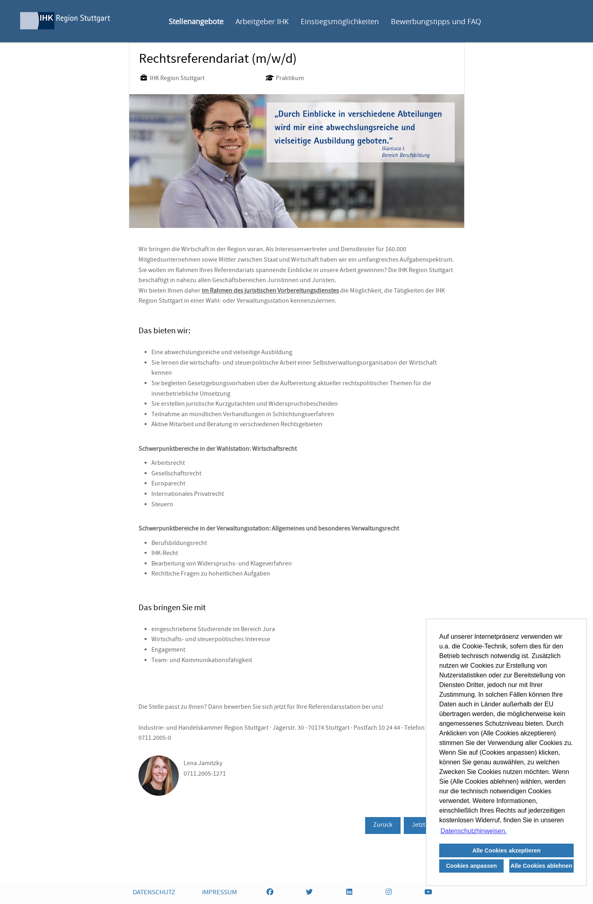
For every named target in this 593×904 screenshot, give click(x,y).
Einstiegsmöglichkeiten (340, 21)
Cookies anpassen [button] (471, 866)
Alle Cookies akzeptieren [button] (506, 850)
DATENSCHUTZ (154, 893)
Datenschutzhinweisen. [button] (473, 831)
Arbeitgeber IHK (262, 21)
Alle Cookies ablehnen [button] (541, 866)
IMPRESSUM (219, 893)
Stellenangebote (196, 21)
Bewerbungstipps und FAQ (436, 21)
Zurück (383, 825)
